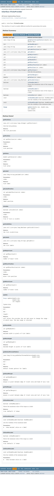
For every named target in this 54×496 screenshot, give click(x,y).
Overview (3, 1)
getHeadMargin (32, 44)
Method (22, 6)
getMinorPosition (33, 65)
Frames (20, 4)
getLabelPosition (33, 49)
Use (19, 1)
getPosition (32, 67)
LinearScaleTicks (7, 18)
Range (5, 107)
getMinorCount (32, 62)
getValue (30, 77)
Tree (22, 1)
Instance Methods (20, 35)
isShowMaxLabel (33, 82)
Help (37, 1)
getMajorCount (32, 54)
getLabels (31, 52)
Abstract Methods (34, 35)
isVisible (31, 95)
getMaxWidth (32, 59)
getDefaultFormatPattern (36, 40)
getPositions (32, 70)
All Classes (36, 4)
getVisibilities (33, 80)
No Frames (26, 4)
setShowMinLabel (33, 102)
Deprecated (27, 1)
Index (33, 1)
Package (9, 1)
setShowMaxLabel (33, 97)
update (30, 107)
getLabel (30, 46)
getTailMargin (32, 74)
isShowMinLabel (33, 88)
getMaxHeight (32, 57)
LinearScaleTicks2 (20, 18)
